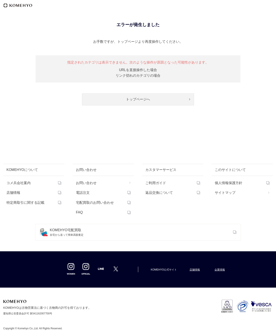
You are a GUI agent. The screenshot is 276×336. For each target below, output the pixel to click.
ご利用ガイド (155, 183)
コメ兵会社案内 (18, 183)
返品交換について (159, 192)
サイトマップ (225, 192)
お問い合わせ (86, 183)
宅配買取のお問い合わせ (95, 202)
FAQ (79, 212)
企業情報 (220, 269)
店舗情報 (13, 192)
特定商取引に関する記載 (25, 202)
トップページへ (138, 99)
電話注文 (83, 192)
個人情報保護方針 (228, 183)
